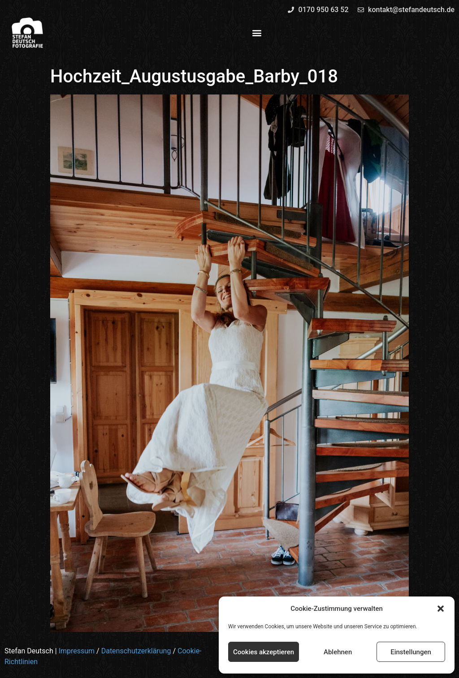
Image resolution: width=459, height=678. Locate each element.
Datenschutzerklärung (136, 651)
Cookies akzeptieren (263, 652)
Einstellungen (410, 652)
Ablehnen (338, 652)
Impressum (77, 651)
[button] (440, 608)
